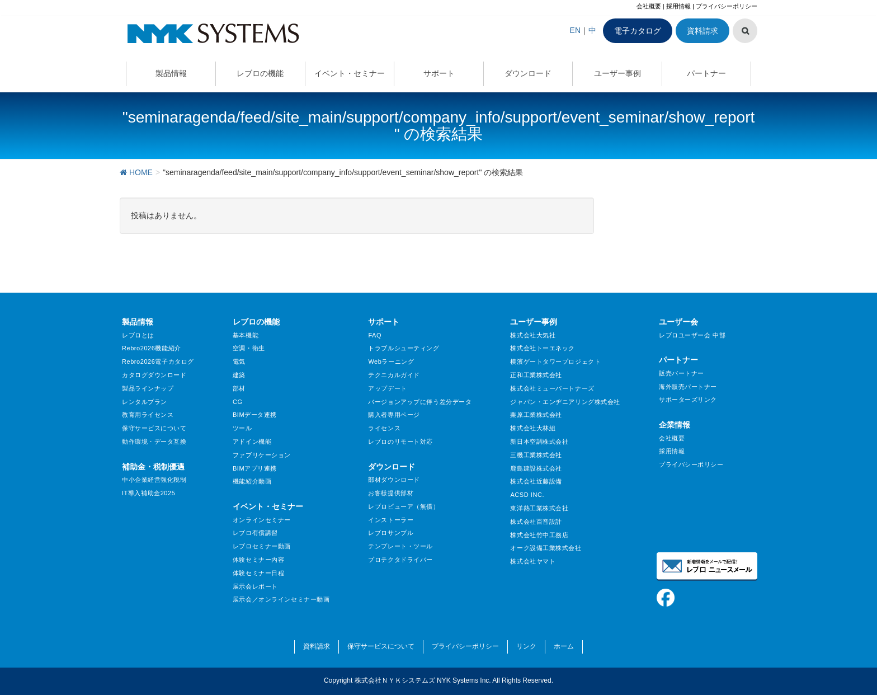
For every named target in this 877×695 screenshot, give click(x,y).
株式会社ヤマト (532, 561)
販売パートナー (681, 373)
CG (238, 401)
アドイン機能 (252, 441)
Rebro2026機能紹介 (151, 348)
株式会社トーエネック (542, 348)
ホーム (564, 646)
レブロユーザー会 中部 (692, 335)
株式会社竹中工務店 (539, 535)
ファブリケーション (262, 455)
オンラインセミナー (262, 519)
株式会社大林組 (532, 428)
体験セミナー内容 (258, 559)
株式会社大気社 (532, 335)
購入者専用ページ (393, 414)
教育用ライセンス (147, 414)
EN (575, 30)
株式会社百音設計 (536, 521)
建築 (239, 375)
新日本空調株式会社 (539, 441)
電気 (239, 361)
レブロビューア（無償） (403, 506)
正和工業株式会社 (536, 375)
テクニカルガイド (393, 375)
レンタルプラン (144, 401)
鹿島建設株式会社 (536, 468)
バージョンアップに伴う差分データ (419, 401)
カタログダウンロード (154, 375)
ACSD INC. (527, 494)
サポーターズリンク (688, 399)
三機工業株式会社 (536, 455)
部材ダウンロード (393, 479)
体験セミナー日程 (258, 573)
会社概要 (648, 6)
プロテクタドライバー (400, 559)
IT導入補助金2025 (148, 493)
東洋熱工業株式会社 (539, 508)
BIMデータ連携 (255, 414)
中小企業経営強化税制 (154, 479)
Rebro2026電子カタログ (158, 361)
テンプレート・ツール (400, 546)
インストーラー (390, 519)
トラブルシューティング (403, 348)
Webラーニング (391, 361)
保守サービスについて (154, 428)
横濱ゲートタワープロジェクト (555, 361)
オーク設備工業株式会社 (545, 547)
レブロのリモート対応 (400, 441)
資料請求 (702, 30)
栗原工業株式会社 (536, 414)
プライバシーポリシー (726, 6)
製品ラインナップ (147, 388)
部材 (239, 388)
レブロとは (138, 335)
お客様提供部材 (390, 493)
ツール (242, 428)
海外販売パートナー (688, 386)
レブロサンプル (390, 532)
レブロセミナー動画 (262, 546)
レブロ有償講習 (255, 532)
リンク (526, 646)
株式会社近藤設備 (536, 481)
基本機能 (245, 335)
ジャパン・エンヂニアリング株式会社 (565, 401)
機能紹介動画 (252, 481)
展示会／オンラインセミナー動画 (281, 599)
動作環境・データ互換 (154, 441)
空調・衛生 (249, 348)
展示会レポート (255, 586)
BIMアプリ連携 (255, 468)
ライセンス (384, 428)
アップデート (387, 388)
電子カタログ (637, 30)
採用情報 (678, 6)
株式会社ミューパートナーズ (552, 388)
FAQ (374, 335)
